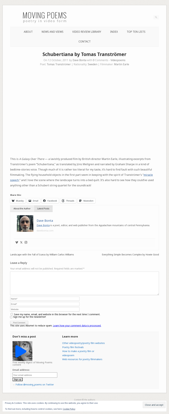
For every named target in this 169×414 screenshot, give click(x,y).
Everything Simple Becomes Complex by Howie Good (130, 254)
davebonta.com (45, 230)
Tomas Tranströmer (59, 64)
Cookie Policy (69, 409)
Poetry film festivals (73, 351)
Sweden (92, 64)
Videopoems (118, 60)
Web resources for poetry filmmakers (82, 363)
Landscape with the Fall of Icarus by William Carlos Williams (42, 254)
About (28, 32)
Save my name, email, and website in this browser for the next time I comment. (57, 318)
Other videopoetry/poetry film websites (83, 347)
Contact (85, 41)
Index (114, 32)
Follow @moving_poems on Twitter (35, 388)
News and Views (52, 32)
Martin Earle (121, 64)
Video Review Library (86, 32)
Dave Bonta (79, 60)
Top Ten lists (136, 32)
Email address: (21, 373)
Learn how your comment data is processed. (77, 329)
